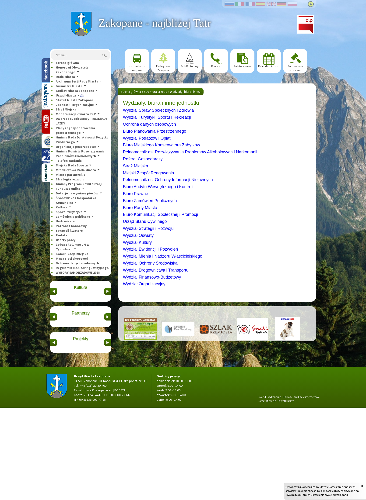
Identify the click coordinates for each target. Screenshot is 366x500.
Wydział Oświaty (138, 235)
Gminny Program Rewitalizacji (79, 184)
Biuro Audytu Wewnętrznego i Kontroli (158, 186)
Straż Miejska (66, 109)
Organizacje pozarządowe (76, 147)
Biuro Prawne (135, 193)
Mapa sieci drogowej (72, 258)
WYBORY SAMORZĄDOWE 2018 (78, 272)
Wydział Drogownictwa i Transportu (156, 270)
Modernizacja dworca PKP (76, 114)
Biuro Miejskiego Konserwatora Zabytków (161, 145)
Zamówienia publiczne (73, 216)
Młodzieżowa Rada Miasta (76, 170)
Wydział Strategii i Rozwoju (148, 228)
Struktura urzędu (155, 92)
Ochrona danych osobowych (77, 263)
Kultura (61, 207)
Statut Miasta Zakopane (75, 100)
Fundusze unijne (68, 188)
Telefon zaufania (69, 161)
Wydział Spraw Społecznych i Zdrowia (158, 110)
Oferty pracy (65, 240)
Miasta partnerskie (70, 174)
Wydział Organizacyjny (144, 284)
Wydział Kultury (137, 242)
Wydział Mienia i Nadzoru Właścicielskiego (162, 256)
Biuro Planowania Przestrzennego (154, 131)
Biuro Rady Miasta (140, 207)
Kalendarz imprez (269, 66)
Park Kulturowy (190, 66)
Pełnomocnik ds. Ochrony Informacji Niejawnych (168, 179)
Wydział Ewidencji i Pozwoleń (150, 249)
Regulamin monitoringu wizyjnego (82, 268)
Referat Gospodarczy (143, 159)
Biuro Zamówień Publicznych (150, 200)
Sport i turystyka (69, 212)
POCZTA (120, 482)
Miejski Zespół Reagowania (148, 173)
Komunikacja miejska (72, 254)
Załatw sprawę (242, 66)
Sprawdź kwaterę (69, 230)
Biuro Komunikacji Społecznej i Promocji (160, 214)
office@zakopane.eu (98, 482)
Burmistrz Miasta (69, 86)
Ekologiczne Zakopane (163, 68)
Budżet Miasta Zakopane (75, 91)
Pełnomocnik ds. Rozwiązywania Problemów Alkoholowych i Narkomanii (190, 152)
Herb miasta (65, 221)
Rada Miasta (65, 77)
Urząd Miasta (66, 95)
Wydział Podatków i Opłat (147, 138)
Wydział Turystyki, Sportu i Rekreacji (157, 117)
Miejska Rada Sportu (72, 165)
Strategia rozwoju (70, 179)
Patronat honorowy (71, 226)
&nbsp (53, 306)
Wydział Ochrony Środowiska (150, 263)
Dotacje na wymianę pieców (77, 193)
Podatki (62, 235)
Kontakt (216, 66)
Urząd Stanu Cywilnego (145, 221)
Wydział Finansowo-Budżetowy (152, 277)
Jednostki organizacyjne (75, 105)
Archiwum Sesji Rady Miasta (77, 81)
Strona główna (81, 14)
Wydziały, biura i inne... (185, 92)
